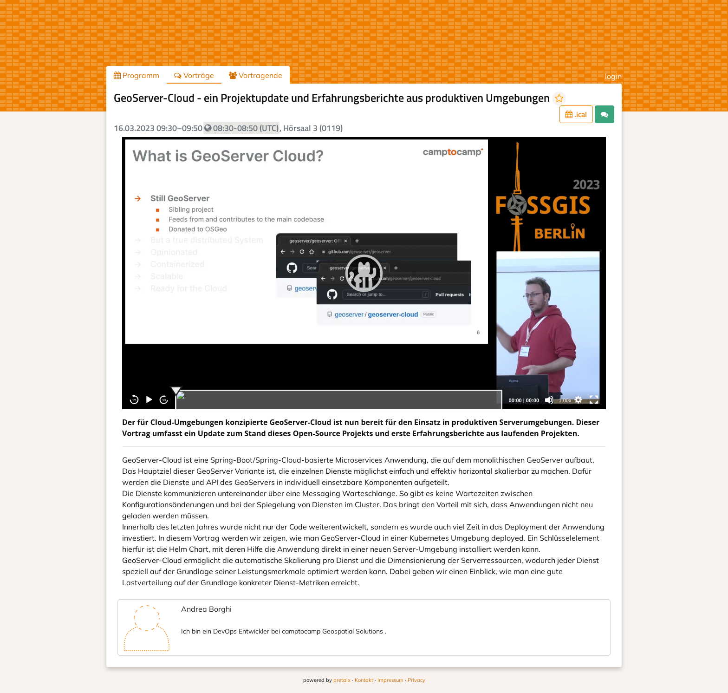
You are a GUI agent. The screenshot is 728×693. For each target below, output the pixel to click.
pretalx (342, 680)
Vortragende (255, 75)
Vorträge (194, 75)
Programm (136, 75)
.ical (576, 114)
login (613, 76)
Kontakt (364, 680)
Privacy (416, 680)
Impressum (390, 680)
